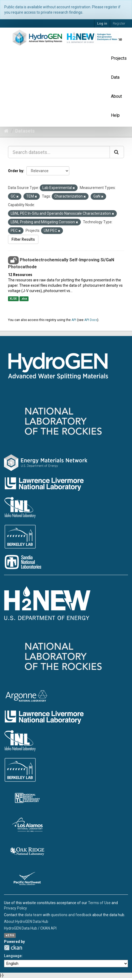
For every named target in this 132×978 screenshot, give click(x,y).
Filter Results (23, 239)
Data (115, 77)
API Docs (90, 320)
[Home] (6, 131)
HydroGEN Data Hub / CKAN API (30, 928)
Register (119, 23)
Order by (15, 171)
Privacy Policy (15, 908)
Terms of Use (99, 903)
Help (115, 115)
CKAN (13, 947)
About (116, 96)
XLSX (13, 298)
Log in (102, 23)
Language (13, 956)
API (73, 320)
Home (116, 39)
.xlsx (24, 298)
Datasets (25, 131)
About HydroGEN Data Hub (26, 921)
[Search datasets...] (59, 152)
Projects (119, 58)
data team (33, 915)
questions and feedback (71, 915)
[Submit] (117, 152)
